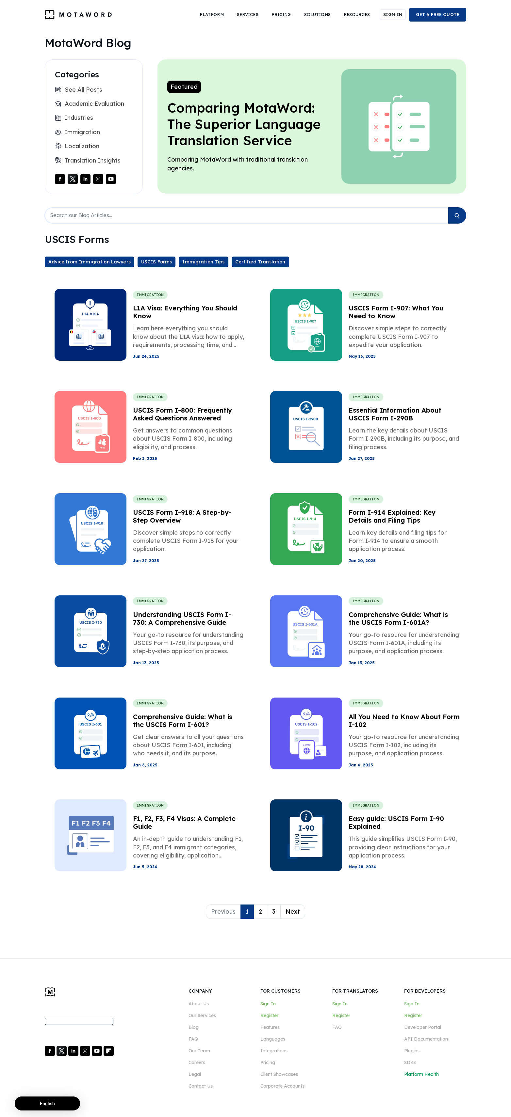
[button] (211, 14)
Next (293, 911)
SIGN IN (392, 14)
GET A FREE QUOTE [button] (437, 14)
